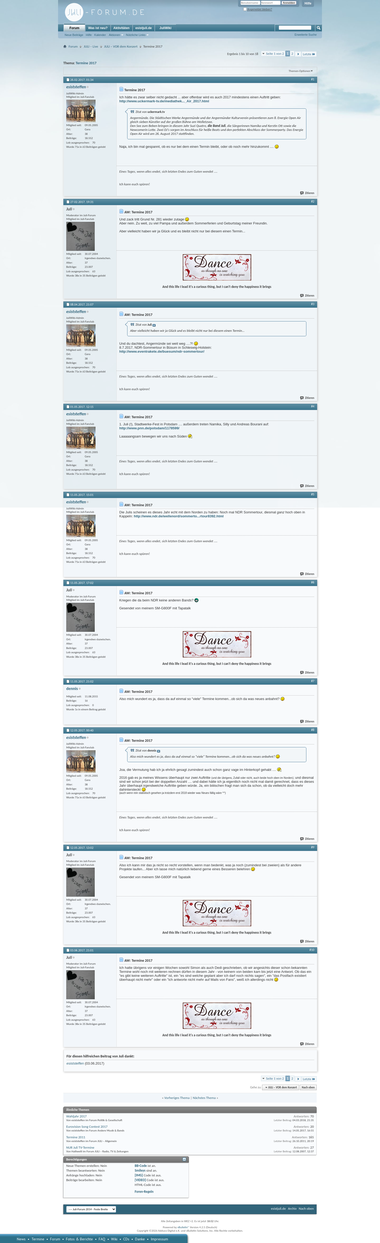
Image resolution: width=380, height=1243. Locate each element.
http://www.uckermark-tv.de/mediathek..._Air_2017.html (164, 101)
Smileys (140, 1170)
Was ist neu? (98, 28)
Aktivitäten (121, 28)
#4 (312, 406)
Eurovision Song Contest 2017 (86, 1127)
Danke (140, 1239)
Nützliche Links (135, 34)
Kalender (100, 34)
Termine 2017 (86, 63)
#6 (312, 582)
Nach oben (308, 1087)
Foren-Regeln (144, 1192)
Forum (74, 28)
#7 (312, 681)
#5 (312, 494)
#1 (312, 79)
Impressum (159, 1239)
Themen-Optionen (299, 71)
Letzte (309, 54)
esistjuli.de (143, 28)
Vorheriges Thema (177, 1098)
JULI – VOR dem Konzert (120, 46)
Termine (37, 1239)
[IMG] (139, 1175)
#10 (312, 950)
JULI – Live (91, 46)
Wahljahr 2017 (76, 1116)
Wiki (114, 1239)
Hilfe (308, 3)
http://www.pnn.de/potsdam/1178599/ (149, 428)
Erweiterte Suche (305, 34)
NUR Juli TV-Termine (80, 1147)
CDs (126, 1239)
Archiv (292, 1208)
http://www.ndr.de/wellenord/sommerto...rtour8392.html (179, 516)
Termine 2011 (75, 1137)
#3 (312, 304)
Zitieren (307, 193)
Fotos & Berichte (79, 1239)
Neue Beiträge (74, 34)
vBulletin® (183, 1227)
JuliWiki (165, 28)
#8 (312, 730)
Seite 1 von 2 (275, 54)
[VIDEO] (140, 1180)
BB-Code (141, 1166)
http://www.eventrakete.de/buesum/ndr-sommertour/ (161, 351)
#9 (312, 847)
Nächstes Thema (204, 1098)
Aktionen (114, 34)
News (21, 1239)
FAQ (102, 1239)
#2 (312, 201)
